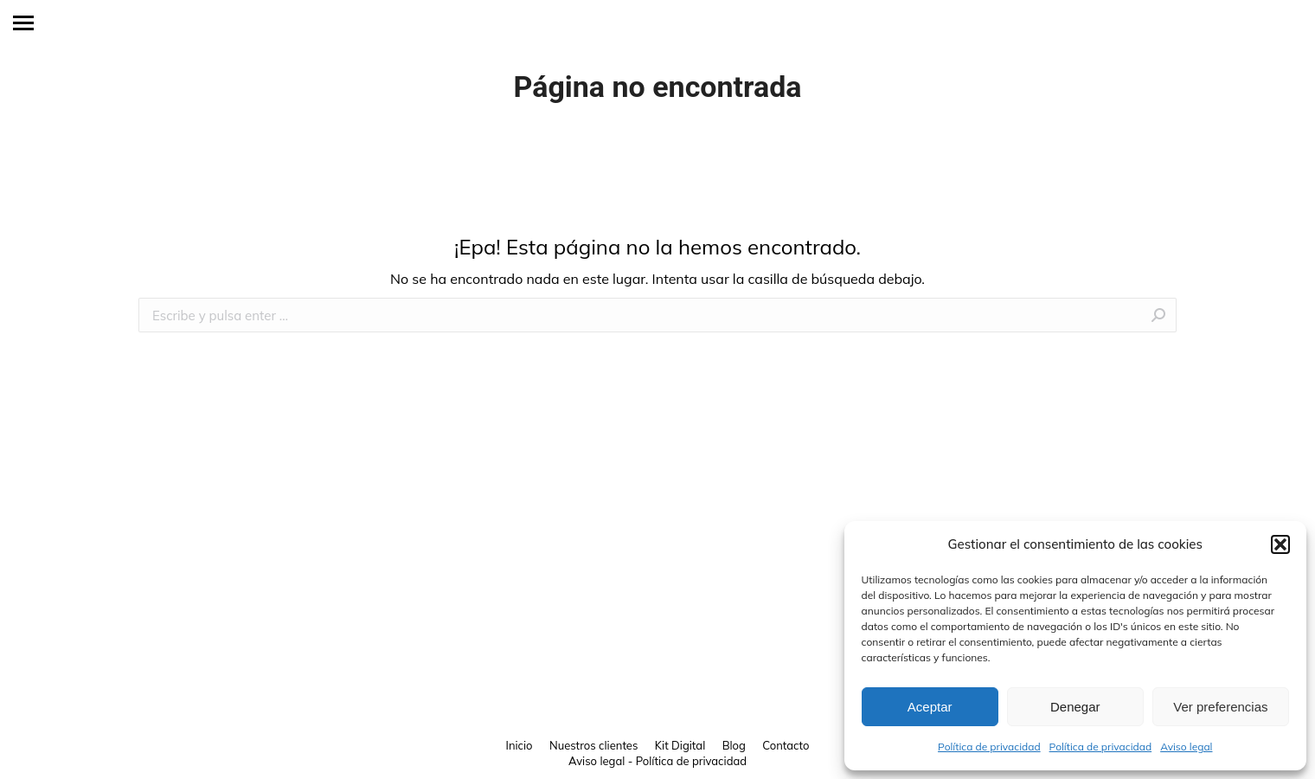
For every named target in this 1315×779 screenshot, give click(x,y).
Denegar (1075, 706)
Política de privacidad (989, 746)
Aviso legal (1186, 746)
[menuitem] (519, 745)
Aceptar (930, 706)
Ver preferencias (1220, 706)
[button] (1280, 544)
